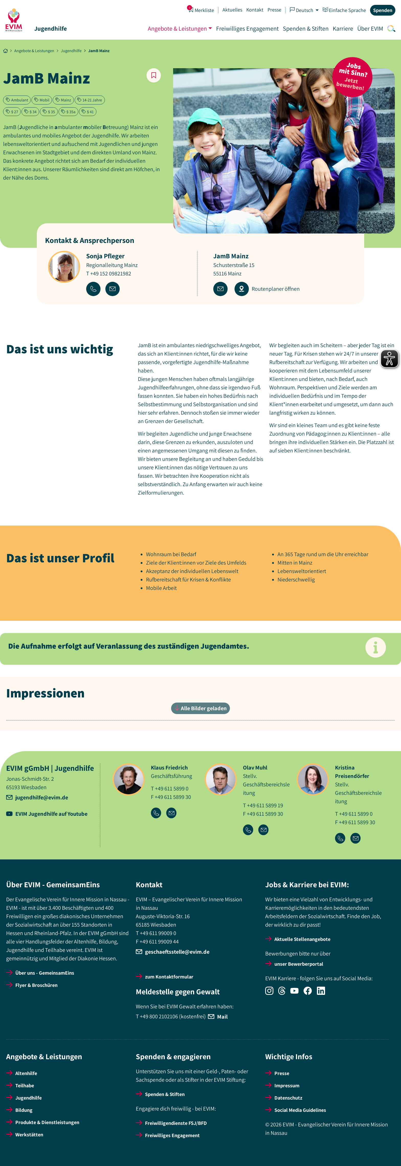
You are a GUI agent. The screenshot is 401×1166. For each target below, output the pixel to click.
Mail (222, 1016)
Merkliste (201, 10)
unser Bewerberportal (298, 964)
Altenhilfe (26, 1073)
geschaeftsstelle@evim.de (177, 951)
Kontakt (254, 9)
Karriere (342, 28)
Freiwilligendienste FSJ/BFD (176, 1123)
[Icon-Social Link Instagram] (271, 993)
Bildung (23, 1110)
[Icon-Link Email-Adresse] (173, 813)
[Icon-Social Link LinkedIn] (323, 993)
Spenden (382, 10)
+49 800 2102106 (159, 1016)
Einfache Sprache (343, 10)
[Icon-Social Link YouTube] (297, 993)
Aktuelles (232, 9)
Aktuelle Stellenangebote (302, 939)
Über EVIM (370, 28)
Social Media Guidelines (300, 1110)
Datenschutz (288, 1097)
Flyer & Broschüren (36, 985)
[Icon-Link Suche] (390, 28)
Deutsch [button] (301, 10)
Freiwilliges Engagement (247, 28)
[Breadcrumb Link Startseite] (5, 51)
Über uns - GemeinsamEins (44, 973)
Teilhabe (24, 1085)
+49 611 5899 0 (171, 788)
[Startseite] (14, 19)
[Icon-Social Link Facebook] (310, 993)
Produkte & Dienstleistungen (47, 1122)
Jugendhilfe (51, 28)
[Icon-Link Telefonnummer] (158, 813)
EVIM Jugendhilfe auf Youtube (51, 813)
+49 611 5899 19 (265, 805)
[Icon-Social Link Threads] (284, 993)
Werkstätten (29, 1134)
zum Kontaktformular (169, 976)
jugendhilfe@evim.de (41, 797)
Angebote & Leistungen (176, 28)
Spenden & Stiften (305, 28)
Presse (274, 9)
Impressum (286, 1085)
